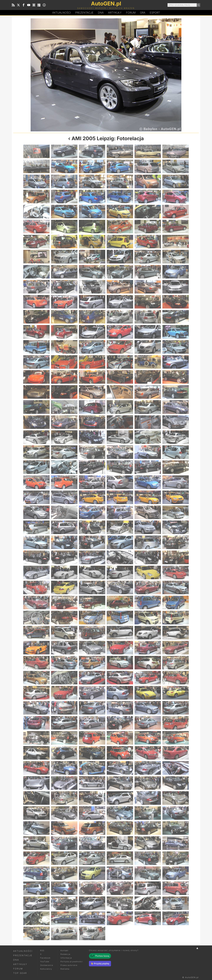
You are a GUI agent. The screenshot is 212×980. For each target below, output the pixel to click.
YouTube (44, 961)
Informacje (66, 958)
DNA (16, 960)
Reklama (65, 969)
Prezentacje (84, 12)
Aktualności (61, 12)
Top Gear (20, 973)
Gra (142, 12)
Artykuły (115, 12)
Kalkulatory (46, 969)
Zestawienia (46, 965)
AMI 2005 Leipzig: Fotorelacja (108, 138)
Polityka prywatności (72, 961)
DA (101, 12)
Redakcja (65, 954)
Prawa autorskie (69, 965)
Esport (155, 12)
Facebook (45, 958)
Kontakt (64, 950)
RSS (42, 950)
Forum (131, 12)
